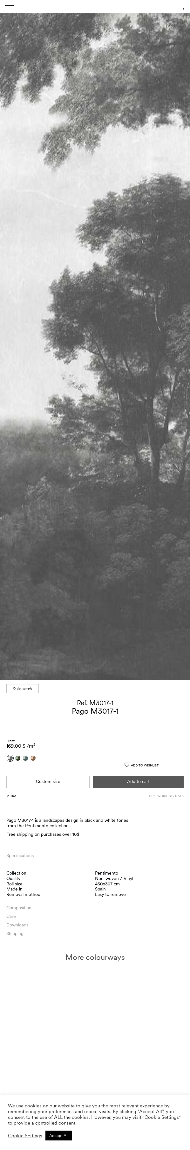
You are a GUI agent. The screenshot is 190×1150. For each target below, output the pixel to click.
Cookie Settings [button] (25, 1136)
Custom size (48, 781)
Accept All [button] (58, 1135)
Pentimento (106, 873)
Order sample (22, 688)
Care (11, 916)
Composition (18, 907)
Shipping (15, 933)
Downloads (17, 924)
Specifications (20, 855)
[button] (181, 1075)
